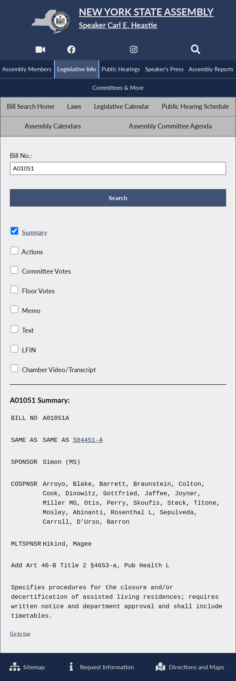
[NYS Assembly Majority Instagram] (133, 51)
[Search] (196, 51)
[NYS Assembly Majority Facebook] (71, 51)
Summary (35, 232)
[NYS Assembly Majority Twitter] (102, 51)
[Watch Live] (39, 51)
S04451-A (88, 441)
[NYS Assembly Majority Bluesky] (164, 51)
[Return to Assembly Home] (118, 21)
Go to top (20, 634)
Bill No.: (21, 156)
